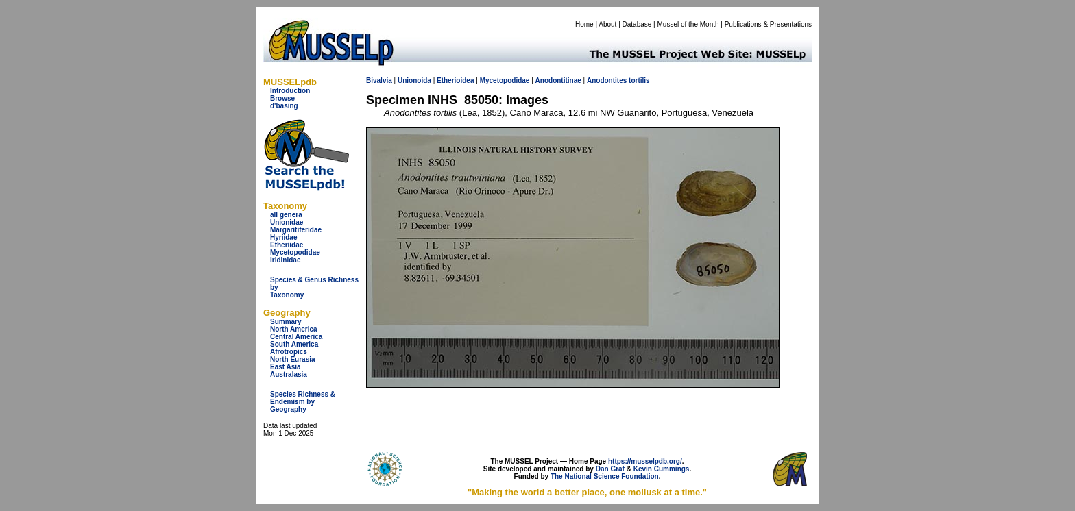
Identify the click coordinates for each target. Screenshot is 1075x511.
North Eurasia (292, 359)
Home (584, 24)
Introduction (290, 91)
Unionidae (286, 222)
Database (637, 24)
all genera (286, 215)
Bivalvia (379, 80)
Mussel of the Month (688, 24)
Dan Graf (610, 469)
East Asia (285, 367)
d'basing (284, 106)
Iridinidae (285, 260)
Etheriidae (286, 245)
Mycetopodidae (295, 252)
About (607, 24)
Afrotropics (288, 352)
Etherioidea (455, 80)
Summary (286, 321)
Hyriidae (283, 237)
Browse (282, 98)
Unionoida (414, 80)
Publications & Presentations (768, 24)
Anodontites (607, 80)
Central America (296, 336)
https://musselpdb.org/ (645, 461)
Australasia (288, 374)
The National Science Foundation (605, 476)
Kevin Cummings (661, 469)
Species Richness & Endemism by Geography (302, 401)
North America (293, 329)
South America (294, 344)
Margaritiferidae (296, 230)
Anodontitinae (558, 80)
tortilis (639, 80)
